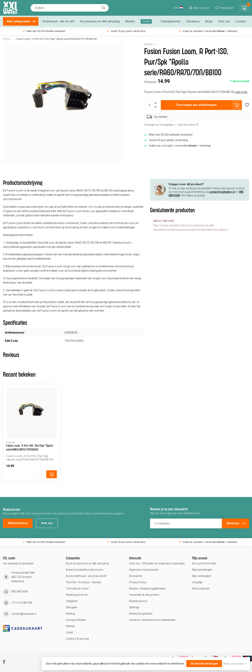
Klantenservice (17, 523)
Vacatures (193, 21)
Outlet (146, 21)
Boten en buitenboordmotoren (84, 569)
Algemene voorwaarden (143, 569)
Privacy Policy (137, 582)
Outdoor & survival (77, 638)
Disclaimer (135, 576)
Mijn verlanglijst (201, 576)
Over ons (224, 21)
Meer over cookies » (235, 663)
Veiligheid (71, 601)
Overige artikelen (76, 619)
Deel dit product (188, 124)
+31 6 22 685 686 (21, 602)
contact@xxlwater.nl (222, 191)
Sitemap (134, 607)
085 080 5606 (19, 591)
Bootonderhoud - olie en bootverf (86, 576)
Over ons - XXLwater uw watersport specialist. (157, 563)
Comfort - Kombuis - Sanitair (83, 582)
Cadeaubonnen (170, 21)
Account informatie (204, 563)
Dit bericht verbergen (204, 663)
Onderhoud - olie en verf (58, 21)
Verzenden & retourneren (144, 594)
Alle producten (201, 588)
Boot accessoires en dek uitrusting (87, 563)
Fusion (148, 44)
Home (6, 38)
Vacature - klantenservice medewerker (152, 619)
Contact (241, 21)
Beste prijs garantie (140, 613)
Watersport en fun (77, 594)
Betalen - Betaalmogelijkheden (147, 588)
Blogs (209, 21)
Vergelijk (197, 582)
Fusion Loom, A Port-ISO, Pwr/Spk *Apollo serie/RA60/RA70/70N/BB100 (56, 38)
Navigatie (71, 607)
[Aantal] (41, 474)
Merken (130, 21)
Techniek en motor (77, 588)
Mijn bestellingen (202, 569)
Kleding (70, 613)
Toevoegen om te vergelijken (159, 124)
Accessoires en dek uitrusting (100, 21)
